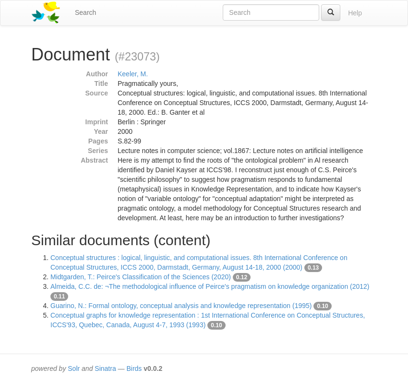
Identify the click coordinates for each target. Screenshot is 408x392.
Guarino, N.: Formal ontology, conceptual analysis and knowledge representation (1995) (181, 305)
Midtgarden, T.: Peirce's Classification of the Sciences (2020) (140, 277)
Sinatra (105, 368)
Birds (134, 368)
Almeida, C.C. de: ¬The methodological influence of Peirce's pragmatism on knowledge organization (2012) (210, 286)
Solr (74, 368)
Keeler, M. (133, 74)
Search (85, 12)
